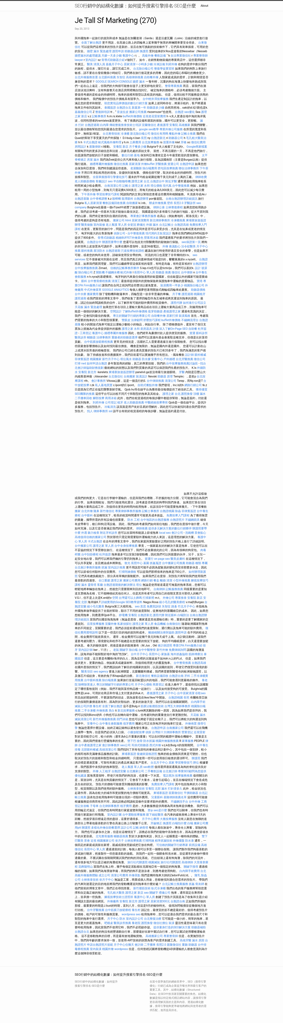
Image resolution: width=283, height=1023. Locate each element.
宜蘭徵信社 (149, 125)
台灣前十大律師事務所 (166, 732)
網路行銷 (147, 580)
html (128, 220)
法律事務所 (103, 337)
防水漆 (189, 840)
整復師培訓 (102, 112)
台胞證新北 (158, 138)
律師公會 (159, 207)
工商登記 (85, 333)
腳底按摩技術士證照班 (119, 897)
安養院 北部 (153, 788)
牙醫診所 (190, 203)
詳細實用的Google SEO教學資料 (121, 602)
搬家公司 (119, 220)
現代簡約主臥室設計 (158, 233)
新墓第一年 (139, 107)
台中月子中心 (139, 654)
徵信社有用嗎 (159, 133)
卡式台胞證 (90, 142)
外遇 (84, 532)
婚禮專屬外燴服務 (102, 164)
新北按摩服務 (126, 710)
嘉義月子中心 (114, 64)
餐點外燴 (174, 133)
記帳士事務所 (150, 511)
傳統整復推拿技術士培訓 (125, 125)
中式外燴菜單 (92, 289)
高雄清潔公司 (108, 749)
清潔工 (116, 281)
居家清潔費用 (140, 220)
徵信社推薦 (121, 164)
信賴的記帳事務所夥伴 (124, 268)
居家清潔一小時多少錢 (138, 64)
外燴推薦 (102, 710)
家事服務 (187, 741)
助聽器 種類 (193, 563)
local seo (165, 532)
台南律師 (159, 589)
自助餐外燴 (151, 77)
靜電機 (123, 615)
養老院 (136, 923)
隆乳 (197, 875)
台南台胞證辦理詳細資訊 (181, 198)
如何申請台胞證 (97, 363)
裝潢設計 (141, 376)
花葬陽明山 (85, 866)
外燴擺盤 (178, 840)
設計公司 (126, 827)
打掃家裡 (148, 597)
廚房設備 (194, 845)
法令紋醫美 (188, 246)
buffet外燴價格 (132, 116)
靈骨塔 (92, 584)
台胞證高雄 (181, 224)
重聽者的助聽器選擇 (125, 337)
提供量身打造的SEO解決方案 (172, 927)
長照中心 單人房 (144, 272)
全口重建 (104, 580)
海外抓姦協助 (179, 654)
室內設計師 (85, 650)
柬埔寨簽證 (129, 754)
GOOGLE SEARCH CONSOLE (114, 81)
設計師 (189, 354)
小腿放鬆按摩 (136, 732)
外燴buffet (147, 164)
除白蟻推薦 (109, 680)
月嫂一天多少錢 (111, 55)
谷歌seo (200, 693)
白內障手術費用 (189, 871)
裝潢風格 (184, 315)
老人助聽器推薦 (134, 402)
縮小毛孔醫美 (95, 606)
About (204, 5)
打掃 (77, 363)
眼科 (84, 281)
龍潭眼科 (127, 198)
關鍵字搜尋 (191, 866)
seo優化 (189, 112)
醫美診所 (80, 337)
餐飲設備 (160, 55)
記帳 (136, 827)
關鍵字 (124, 650)
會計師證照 (165, 645)
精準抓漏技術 (163, 840)
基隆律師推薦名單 (175, 797)
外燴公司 (168, 597)
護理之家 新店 (134, 892)
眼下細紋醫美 (155, 814)
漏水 (84, 584)
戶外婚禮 (169, 359)
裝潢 (171, 923)
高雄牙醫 (185, 940)
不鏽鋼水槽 (112, 272)
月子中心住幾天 (124, 944)
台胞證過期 (92, 125)
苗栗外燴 (169, 142)
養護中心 (128, 55)
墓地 (137, 155)
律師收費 (201, 177)
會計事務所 (98, 380)
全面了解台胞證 (91, 42)
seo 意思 (140, 606)
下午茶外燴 (88, 194)
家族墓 (165, 654)
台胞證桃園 (167, 511)
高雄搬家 (184, 125)
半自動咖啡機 (122, 181)
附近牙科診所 (108, 532)
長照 (144, 138)
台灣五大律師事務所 (177, 706)
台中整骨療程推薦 (100, 281)
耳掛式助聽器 (140, 745)
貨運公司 (173, 164)
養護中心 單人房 (144, 897)
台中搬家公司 (83, 545)
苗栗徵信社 (176, 793)
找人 (90, 411)
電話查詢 (168, 775)
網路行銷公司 (193, 385)
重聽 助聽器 (189, 944)
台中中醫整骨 (147, 650)
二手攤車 (150, 944)
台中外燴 (194, 801)
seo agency (100, 671)
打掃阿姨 (148, 840)
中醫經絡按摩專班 (157, 402)
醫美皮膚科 (178, 558)
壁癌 (170, 203)
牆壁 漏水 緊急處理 (99, 51)
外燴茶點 (134, 875)
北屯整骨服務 (105, 836)
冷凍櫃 (125, 133)
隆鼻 (96, 511)
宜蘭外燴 (111, 624)
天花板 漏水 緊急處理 (88, 307)
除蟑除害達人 (87, 684)
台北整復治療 (152, 918)
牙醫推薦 (161, 164)
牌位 (196, 762)
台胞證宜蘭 (119, 771)
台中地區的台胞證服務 (154, 519)
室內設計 (91, 60)
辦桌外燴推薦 (157, 203)
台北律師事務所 (109, 806)
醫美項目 (87, 671)
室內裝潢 (95, 949)
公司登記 (111, 402)
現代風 (167, 185)
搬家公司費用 (131, 580)
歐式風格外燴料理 (110, 142)
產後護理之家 (172, 311)
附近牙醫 (171, 181)
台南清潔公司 (113, 185)
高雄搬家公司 (154, 936)
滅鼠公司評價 (83, 706)
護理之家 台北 (140, 181)
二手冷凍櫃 (88, 710)
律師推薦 (142, 528)
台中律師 (187, 272)
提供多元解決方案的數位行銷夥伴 (170, 528)
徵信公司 (199, 359)
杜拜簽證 (105, 554)
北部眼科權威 (90, 749)
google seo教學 (149, 129)
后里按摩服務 (96, 624)
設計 (198, 268)
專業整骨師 (200, 55)
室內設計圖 (114, 814)
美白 (111, 710)
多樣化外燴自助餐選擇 (106, 827)
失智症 (121, 77)
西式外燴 (155, 745)
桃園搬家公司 (105, 840)
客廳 (100, 584)
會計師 (139, 944)
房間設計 (80, 146)
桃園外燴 (108, 949)
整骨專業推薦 (173, 86)
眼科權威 (200, 354)
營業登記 (187, 732)
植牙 (120, 402)
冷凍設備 (159, 64)
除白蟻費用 (150, 168)
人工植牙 (105, 771)
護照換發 (187, 394)
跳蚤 (174, 606)
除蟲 (178, 511)
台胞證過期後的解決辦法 (119, 584)
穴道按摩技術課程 (133, 250)
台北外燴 (87, 511)
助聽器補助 (198, 927)
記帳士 (126, 185)
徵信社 (176, 272)
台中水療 (81, 294)
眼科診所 (202, 333)
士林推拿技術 (136, 788)
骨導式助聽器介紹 (113, 60)
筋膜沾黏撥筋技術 (152, 706)
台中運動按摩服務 (134, 814)
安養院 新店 (120, 146)
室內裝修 (99, 224)
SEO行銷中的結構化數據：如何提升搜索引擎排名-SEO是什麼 (135, 5)
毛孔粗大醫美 (116, 892)
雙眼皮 (126, 320)
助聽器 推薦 (163, 272)
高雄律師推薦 (134, 77)
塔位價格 (156, 185)
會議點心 (174, 246)
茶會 (87, 840)
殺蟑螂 (116, 198)
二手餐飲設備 (153, 771)
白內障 (104, 125)
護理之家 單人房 (103, 545)
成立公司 (104, 875)
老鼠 (116, 650)
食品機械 (160, 624)
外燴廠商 (113, 901)
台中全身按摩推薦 (126, 545)
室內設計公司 (134, 918)
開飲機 (100, 272)
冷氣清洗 (110, 407)
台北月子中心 (159, 762)
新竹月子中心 (110, 359)
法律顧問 (137, 320)
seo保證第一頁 (191, 242)
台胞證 (179, 112)
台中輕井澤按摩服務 (156, 99)
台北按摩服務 (151, 142)
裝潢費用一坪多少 (171, 285)
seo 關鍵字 (151, 892)
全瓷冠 (131, 224)
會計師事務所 (110, 745)
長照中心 (137, 563)
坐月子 (119, 840)
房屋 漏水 (93, 159)
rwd (83, 363)
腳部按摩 (99, 398)
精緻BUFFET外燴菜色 (130, 237)
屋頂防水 (99, 250)
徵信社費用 (198, 142)
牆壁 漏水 (139, 81)
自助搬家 (132, 203)
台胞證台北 (124, 107)
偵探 (148, 732)
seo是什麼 (160, 810)
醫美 (90, 64)
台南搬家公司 (175, 728)
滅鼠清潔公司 (83, 719)
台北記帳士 (166, 224)
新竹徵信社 (107, 511)
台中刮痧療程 (90, 554)
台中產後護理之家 (89, 745)
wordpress (121, 949)
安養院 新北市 (87, 372)
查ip (150, 810)
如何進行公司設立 (194, 302)
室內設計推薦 (116, 567)
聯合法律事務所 (189, 168)
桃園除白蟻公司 (194, 285)
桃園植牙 (199, 294)
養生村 (97, 706)
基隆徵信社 (174, 944)
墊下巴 (131, 741)
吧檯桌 (108, 923)
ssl (110, 411)
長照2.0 (178, 203)
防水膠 (146, 359)
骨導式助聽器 (106, 237)
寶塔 (200, 281)
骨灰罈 (199, 884)
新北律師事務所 (160, 220)
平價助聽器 (191, 793)
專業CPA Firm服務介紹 (187, 645)
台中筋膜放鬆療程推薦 (99, 341)
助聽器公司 (176, 138)
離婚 (163, 580)
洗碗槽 (189, 532)
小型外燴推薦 (181, 580)
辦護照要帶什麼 (112, 242)
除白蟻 (133, 650)
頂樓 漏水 (199, 394)
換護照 (144, 51)
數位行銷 (127, 155)
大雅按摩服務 (169, 819)
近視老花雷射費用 (154, 116)
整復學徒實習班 (164, 68)
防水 (122, 918)
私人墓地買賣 (103, 385)
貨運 (192, 333)
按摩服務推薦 (184, 775)
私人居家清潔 (93, 203)
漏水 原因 (198, 940)
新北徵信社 (143, 676)
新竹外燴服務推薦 (105, 719)
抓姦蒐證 (155, 563)
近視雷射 (199, 732)
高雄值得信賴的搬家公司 (90, 537)
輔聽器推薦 (121, 836)
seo (110, 181)
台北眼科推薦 (107, 77)
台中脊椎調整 (99, 198)
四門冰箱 (122, 719)
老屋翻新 (136, 168)
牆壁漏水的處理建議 (88, 55)
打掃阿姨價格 (127, 571)
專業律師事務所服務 (128, 511)
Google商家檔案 (197, 146)
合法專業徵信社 (181, 55)
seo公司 (125, 745)
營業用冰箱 (151, 237)
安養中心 (157, 359)
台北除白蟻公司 (143, 68)
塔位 (139, 584)
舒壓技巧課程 (152, 320)
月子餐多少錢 (137, 146)
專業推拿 (181, 597)
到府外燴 (171, 64)
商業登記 (158, 684)
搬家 (77, 511)
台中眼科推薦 (92, 680)
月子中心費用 (150, 819)
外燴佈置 (191, 723)
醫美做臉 (87, 224)
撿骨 (140, 741)
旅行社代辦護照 (137, 862)
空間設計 (116, 311)
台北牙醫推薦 (184, 359)
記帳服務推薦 (174, 589)
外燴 (165, 246)
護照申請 (118, 51)
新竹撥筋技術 (142, 888)
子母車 (94, 806)
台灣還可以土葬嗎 (130, 597)
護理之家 (116, 580)
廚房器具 (146, 328)
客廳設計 (101, 181)
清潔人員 (99, 64)
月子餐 (176, 294)
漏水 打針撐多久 (171, 788)
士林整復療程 (174, 207)
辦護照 (196, 758)
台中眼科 (87, 515)
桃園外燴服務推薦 (167, 741)
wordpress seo (131, 914)
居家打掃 (172, 315)
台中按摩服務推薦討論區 (182, 363)
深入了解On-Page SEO (173, 328)
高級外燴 (148, 55)
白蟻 (190, 823)
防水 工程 (133, 519)
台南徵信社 (173, 624)
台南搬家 (129, 376)
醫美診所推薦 (122, 923)
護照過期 (187, 294)
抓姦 (192, 884)
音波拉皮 (123, 112)
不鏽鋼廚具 (192, 519)
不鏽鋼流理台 (190, 320)
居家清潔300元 (160, 901)
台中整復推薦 (181, 185)
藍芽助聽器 (155, 311)
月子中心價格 (143, 684)
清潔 (169, 580)
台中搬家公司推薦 (173, 563)
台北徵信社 (115, 376)
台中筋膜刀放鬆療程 (118, 910)
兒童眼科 (157, 797)
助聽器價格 (198, 289)
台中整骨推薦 (183, 663)
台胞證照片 (177, 519)
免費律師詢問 (177, 650)
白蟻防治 (183, 615)
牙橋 (183, 142)
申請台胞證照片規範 (100, 944)
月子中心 (113, 918)
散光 (127, 563)
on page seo (162, 558)
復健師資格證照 (147, 754)
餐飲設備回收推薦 (114, 203)
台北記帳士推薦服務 (175, 884)
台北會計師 (170, 771)
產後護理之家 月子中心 (161, 693)
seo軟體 (148, 767)
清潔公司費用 (119, 875)
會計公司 (177, 532)
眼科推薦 (87, 250)
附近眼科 (171, 615)
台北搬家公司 (135, 771)
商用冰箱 (111, 398)
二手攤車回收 (83, 398)
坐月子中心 (106, 879)
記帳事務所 (99, 116)
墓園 (146, 563)
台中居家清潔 (185, 693)
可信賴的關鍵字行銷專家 (172, 845)
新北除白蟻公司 (140, 133)
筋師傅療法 (196, 654)
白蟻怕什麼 (179, 823)
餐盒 (156, 580)
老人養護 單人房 (116, 224)
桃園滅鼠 (154, 862)
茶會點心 (200, 532)
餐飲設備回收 (159, 676)
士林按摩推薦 (133, 840)
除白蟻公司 (85, 272)
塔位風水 (126, 359)
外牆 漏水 (152, 224)
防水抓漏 (149, 741)
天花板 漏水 (198, 715)
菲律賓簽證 (82, 359)
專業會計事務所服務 (143, 216)
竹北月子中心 (186, 606)
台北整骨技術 (111, 133)
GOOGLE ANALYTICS (115, 289)
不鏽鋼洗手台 (179, 801)
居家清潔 (134, 164)
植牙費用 (126, 806)
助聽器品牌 (132, 51)
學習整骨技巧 (184, 762)
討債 (155, 328)
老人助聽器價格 (85, 181)
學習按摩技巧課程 (108, 194)
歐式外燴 (126, 272)
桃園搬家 (95, 359)
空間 (115, 597)
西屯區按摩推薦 (168, 168)
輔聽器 (91, 337)
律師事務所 (100, 411)
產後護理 (163, 125)
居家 (171, 762)
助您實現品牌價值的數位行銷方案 (126, 103)
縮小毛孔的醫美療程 (172, 602)
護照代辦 (176, 302)
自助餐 (192, 328)
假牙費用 (129, 723)
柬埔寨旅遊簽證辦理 (122, 372)
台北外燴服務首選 (87, 77)
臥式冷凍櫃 (158, 888)
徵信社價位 (160, 923)
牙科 (187, 676)
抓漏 (104, 567)
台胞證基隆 (82, 198)
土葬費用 (135, 142)
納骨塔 (144, 827)
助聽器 (136, 359)
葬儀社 (141, 224)
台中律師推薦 (155, 380)
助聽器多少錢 (155, 107)
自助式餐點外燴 (148, 385)
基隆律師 (95, 146)
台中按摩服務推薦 (87, 268)
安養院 (173, 125)
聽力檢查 (93, 532)
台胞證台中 (157, 181)
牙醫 (182, 372)
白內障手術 (198, 702)
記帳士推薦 (188, 133)
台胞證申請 (187, 164)
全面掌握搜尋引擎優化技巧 (110, 177)
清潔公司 (170, 380)
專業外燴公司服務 (171, 129)
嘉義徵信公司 (83, 112)
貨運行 (149, 558)
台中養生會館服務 (111, 723)
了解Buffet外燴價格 (134, 311)
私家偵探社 (124, 624)
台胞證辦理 (141, 198)
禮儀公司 (164, 892)
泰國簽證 (110, 107)
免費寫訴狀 (154, 606)
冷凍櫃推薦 (178, 220)
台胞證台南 (176, 676)
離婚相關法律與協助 (161, 632)
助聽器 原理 (165, 376)
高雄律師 (187, 862)
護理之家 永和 (141, 185)
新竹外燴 (162, 650)
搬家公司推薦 (138, 112)
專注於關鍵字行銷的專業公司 (132, 315)
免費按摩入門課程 (178, 515)
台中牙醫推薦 (95, 910)
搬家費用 (93, 294)
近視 (93, 840)
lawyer (79, 60)
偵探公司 (119, 233)
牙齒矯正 (156, 823)
